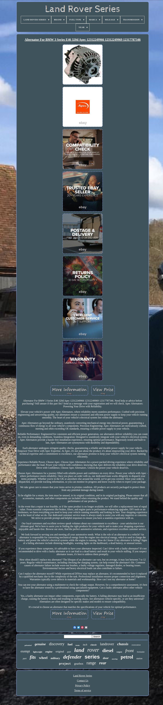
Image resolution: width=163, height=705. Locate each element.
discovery (56, 644)
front (129, 650)
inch (85, 644)
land (79, 650)
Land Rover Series (82, 675)
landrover (107, 644)
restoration (136, 645)
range (91, 662)
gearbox (78, 663)
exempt (25, 651)
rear (102, 663)
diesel (107, 650)
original (60, 651)
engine (48, 651)
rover (93, 650)
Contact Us (82, 680)
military (55, 658)
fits (33, 657)
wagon (119, 652)
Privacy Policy (82, 685)
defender (72, 657)
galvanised (28, 645)
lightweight (37, 652)
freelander (141, 652)
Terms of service (82, 690)
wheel (43, 658)
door (106, 658)
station (139, 658)
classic (93, 644)
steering (114, 659)
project (65, 663)
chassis (122, 644)
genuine (40, 644)
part (24, 658)
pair (69, 651)
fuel (70, 644)
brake (78, 645)
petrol (127, 657)
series (92, 657)
